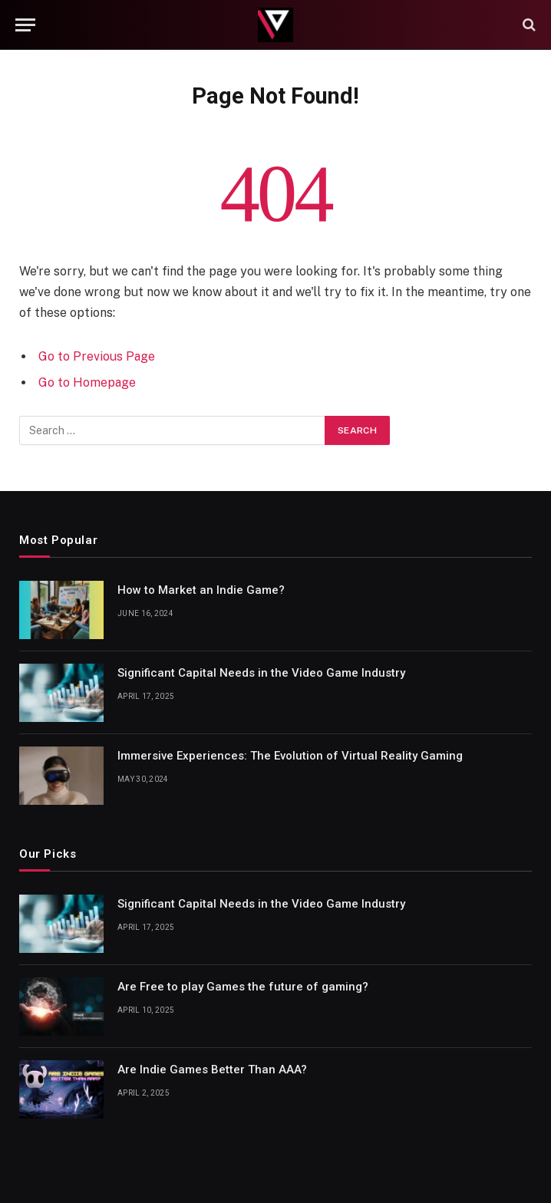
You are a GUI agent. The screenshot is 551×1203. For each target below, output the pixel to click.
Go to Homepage (87, 382)
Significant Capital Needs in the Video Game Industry (261, 673)
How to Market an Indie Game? (201, 590)
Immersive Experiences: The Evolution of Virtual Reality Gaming (290, 756)
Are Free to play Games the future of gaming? (242, 987)
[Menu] (25, 25)
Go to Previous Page (96, 356)
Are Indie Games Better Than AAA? (212, 1069)
